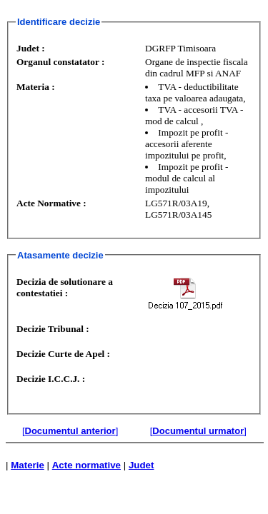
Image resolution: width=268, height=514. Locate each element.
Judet (141, 465)
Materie (27, 465)
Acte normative (86, 465)
